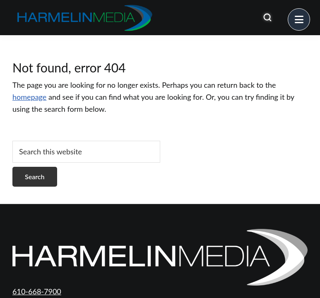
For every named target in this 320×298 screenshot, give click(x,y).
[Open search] (267, 17)
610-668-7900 (36, 291)
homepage (29, 96)
